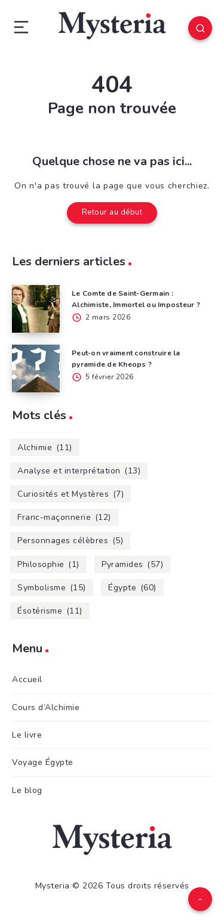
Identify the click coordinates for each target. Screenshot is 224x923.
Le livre (27, 735)
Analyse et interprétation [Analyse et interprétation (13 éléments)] (78, 470)
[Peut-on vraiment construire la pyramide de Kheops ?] (36, 368)
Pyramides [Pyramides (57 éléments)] (132, 564)
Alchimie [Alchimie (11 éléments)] (44, 447)
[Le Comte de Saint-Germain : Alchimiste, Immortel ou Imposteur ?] (36, 309)
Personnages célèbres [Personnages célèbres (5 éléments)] (70, 540)
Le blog (27, 790)
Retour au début (112, 212)
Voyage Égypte (42, 762)
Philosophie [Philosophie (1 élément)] (48, 564)
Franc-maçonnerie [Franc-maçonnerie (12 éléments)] (64, 517)
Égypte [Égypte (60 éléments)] (132, 587)
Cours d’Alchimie (45, 707)
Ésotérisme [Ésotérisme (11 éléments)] (49, 611)
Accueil (27, 679)
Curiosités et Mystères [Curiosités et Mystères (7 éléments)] (70, 494)
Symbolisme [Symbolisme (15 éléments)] (51, 587)
